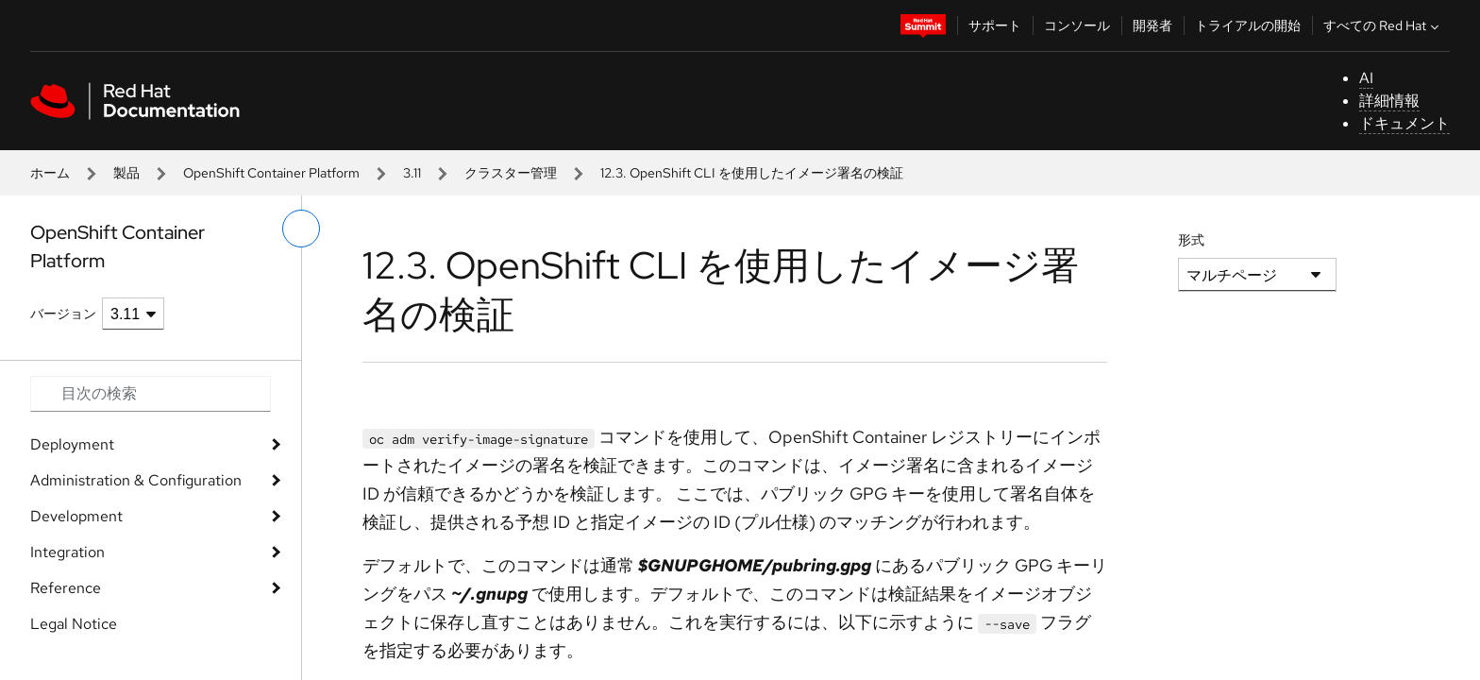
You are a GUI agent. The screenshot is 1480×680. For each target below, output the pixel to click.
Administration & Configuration (136, 480)
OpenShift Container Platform (271, 172)
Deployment (72, 444)
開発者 (1152, 25)
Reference (65, 588)
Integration (67, 552)
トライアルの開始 (1248, 25)
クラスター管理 (510, 172)
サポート (994, 25)
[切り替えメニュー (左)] (301, 228)
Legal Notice (73, 624)
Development (76, 516)
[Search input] (150, 394)
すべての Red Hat (1383, 25)
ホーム (50, 172)
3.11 (412, 172)
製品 (126, 172)
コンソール (1077, 25)
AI (1366, 78)
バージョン (63, 313)
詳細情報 (1389, 100)
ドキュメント (1404, 123)
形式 (1191, 239)
